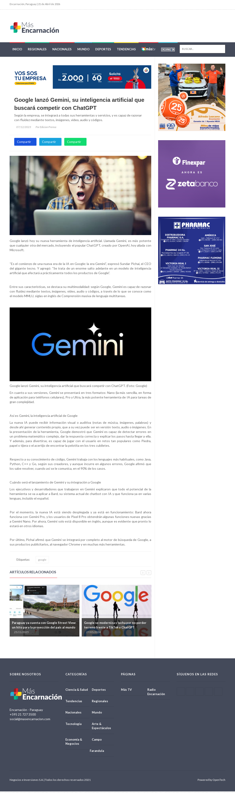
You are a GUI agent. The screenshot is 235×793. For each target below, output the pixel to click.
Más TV (126, 691)
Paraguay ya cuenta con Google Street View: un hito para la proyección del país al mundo (44, 626)
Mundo (83, 51)
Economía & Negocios (73, 743)
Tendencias (126, 51)
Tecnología (73, 725)
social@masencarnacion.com (30, 720)
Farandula (97, 752)
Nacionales (62, 51)
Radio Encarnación (156, 693)
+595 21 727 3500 (23, 716)
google (42, 561)
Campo (97, 741)
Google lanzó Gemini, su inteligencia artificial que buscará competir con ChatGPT (79, 106)
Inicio (17, 51)
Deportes (103, 51)
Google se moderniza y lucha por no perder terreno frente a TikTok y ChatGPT (115, 626)
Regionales (37, 51)
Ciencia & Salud (76, 691)
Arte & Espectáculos (101, 728)
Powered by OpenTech (211, 781)
